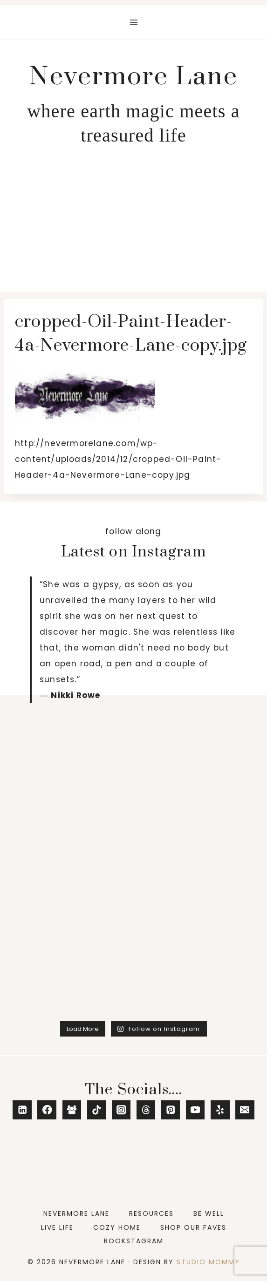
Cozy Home (117, 1227)
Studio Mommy (208, 1262)
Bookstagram (134, 1241)
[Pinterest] (170, 1109)
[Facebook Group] (72, 1109)
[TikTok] (96, 1109)
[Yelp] (220, 1109)
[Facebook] (46, 1109)
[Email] (244, 1109)
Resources (151, 1213)
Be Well (208, 1213)
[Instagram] (121, 1109)
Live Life (57, 1227)
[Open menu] (133, 22)
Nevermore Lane (76, 1213)
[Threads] (146, 1109)
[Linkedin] (22, 1109)
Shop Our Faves (193, 1227)
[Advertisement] (133, 221)
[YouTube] (195, 1109)
